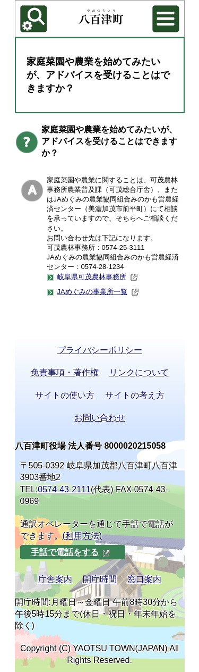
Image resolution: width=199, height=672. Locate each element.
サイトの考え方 (135, 395)
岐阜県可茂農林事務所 (97, 277)
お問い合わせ (99, 417)
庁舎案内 (55, 579)
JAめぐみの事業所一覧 (98, 292)
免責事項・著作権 (65, 372)
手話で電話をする (70, 552)
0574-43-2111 (64, 489)
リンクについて (139, 372)
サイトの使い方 (64, 395)
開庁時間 (100, 579)
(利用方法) (82, 535)
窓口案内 (144, 579)
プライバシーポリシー (99, 350)
